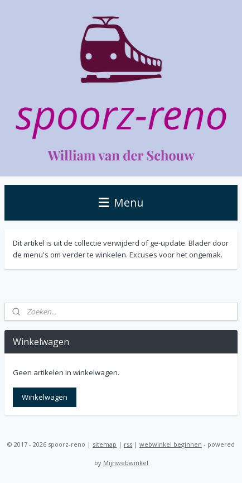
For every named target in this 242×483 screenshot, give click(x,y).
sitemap (105, 444)
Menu (121, 202)
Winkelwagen (44, 397)
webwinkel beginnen (170, 444)
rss (128, 444)
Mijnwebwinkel (125, 462)
